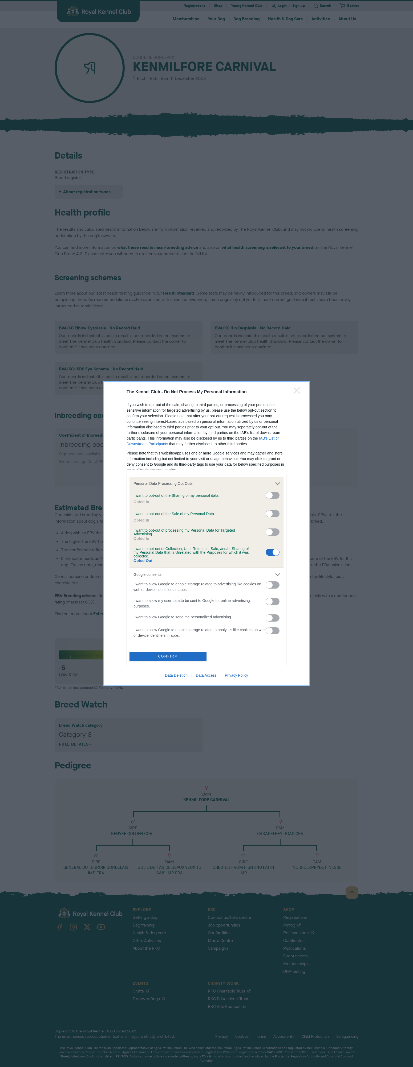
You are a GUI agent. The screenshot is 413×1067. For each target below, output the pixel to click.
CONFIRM (168, 656)
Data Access (206, 675)
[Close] (299, 392)
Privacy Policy (236, 675)
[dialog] (206, 533)
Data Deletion (176, 675)
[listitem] (206, 483)
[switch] (273, 495)
